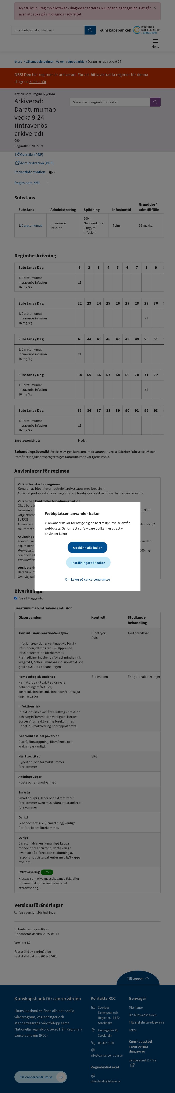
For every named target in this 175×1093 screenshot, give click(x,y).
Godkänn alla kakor (87, 547)
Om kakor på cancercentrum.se (87, 579)
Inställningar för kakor (88, 562)
